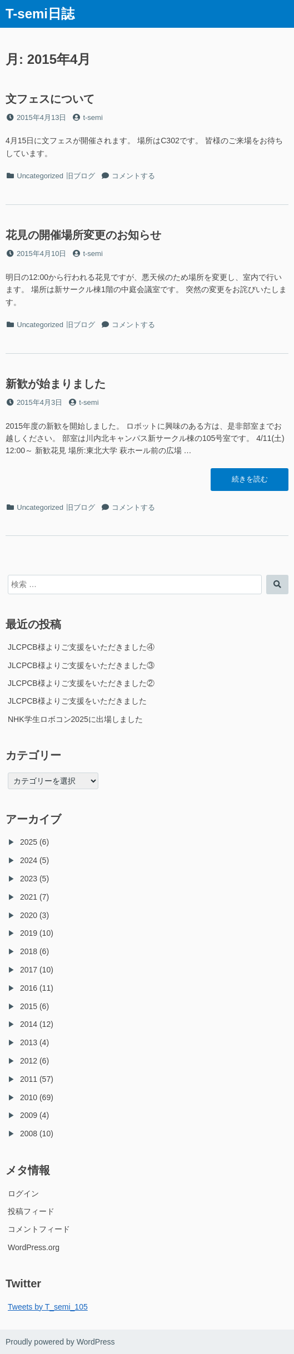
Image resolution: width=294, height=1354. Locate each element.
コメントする (133, 176)
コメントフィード (39, 1229)
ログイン (23, 1193)
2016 (28, 988)
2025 (28, 842)
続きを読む (249, 482)
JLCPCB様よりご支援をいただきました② (81, 683)
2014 (28, 1024)
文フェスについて (50, 99)
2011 (28, 1079)
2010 (28, 1097)
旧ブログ (80, 176)
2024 (28, 860)
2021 (28, 896)
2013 (28, 1042)
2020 (28, 915)
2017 (28, 969)
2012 (28, 1060)
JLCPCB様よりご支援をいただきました (77, 700)
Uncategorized (40, 176)
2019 (28, 933)
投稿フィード (31, 1211)
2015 (28, 1006)
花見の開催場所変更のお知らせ (83, 235)
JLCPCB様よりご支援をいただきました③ (81, 665)
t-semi (92, 117)
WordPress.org (33, 1247)
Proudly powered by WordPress (60, 1341)
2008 (28, 1133)
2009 (28, 1115)
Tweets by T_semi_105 (48, 1306)
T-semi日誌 (40, 13)
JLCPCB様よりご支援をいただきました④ (81, 647)
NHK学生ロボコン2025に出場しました (75, 719)
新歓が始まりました (56, 384)
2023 (28, 878)
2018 (28, 951)
